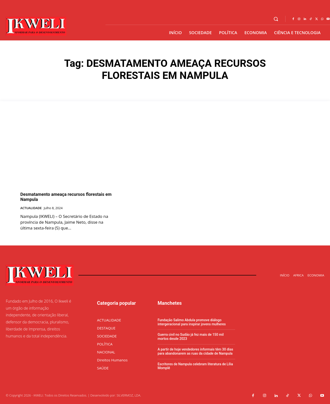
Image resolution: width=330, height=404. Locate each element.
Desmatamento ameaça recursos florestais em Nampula (66, 197)
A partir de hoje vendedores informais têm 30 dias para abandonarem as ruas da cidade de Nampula (195, 351)
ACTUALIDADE (31, 208)
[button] (276, 19)
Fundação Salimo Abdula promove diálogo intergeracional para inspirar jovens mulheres (192, 322)
